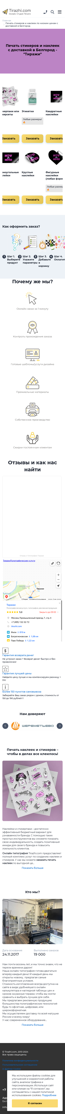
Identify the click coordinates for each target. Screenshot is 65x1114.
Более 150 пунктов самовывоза (21, 691)
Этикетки (28, 111)
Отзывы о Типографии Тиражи (32, 556)
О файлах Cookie (11, 1069)
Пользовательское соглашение (19, 1064)
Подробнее (49, 1095)
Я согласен (35, 1103)
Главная (6, 20)
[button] (52, 12)
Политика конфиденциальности (20, 1060)
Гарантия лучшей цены (17, 673)
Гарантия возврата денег (18, 655)
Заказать (32, 138)
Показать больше (32, 868)
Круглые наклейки (28, 174)
